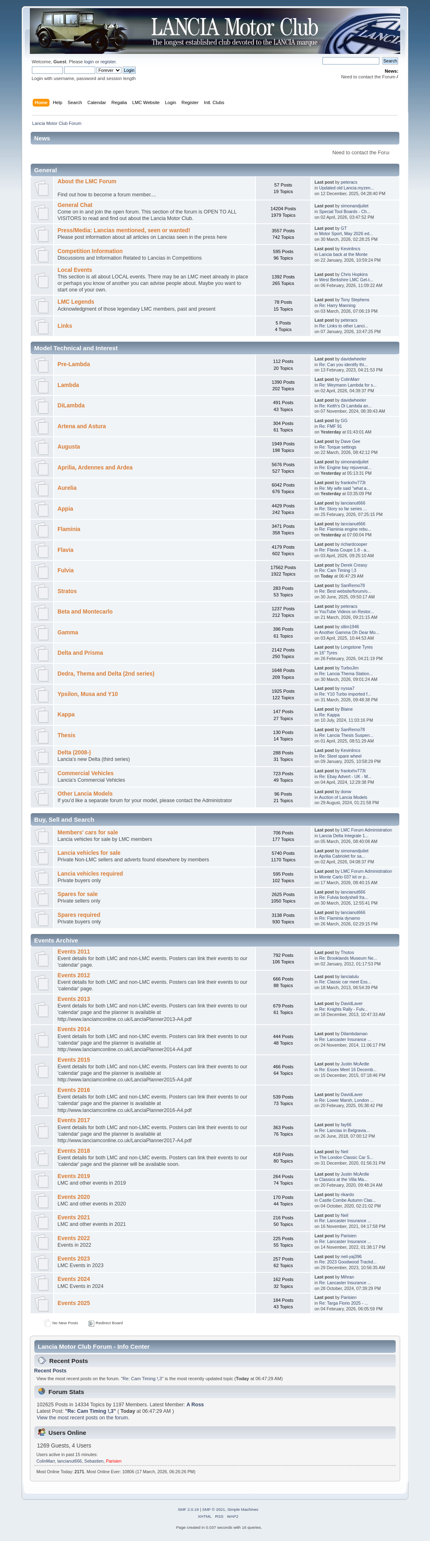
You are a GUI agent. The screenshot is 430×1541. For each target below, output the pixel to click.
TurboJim (350, 667)
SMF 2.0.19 (188, 1509)
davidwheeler (353, 358)
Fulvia (66, 570)
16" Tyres (328, 652)
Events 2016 (74, 1090)
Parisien (348, 1235)
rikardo (347, 1194)
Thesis (66, 735)
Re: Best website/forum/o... (345, 591)
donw (346, 791)
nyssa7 (348, 688)
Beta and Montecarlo (85, 612)
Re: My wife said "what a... (344, 488)
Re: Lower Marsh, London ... (346, 1100)
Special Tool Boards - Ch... (344, 211)
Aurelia (67, 488)
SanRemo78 (353, 585)
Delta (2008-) (74, 752)
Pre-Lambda (74, 364)
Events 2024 (74, 1279)
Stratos (67, 591)
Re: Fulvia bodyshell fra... (343, 897)
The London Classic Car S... (346, 1157)
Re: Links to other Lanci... (343, 325)
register (108, 61)
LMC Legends (76, 302)
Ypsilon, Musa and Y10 (88, 694)
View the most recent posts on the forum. (83, 1418)
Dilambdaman (354, 1033)
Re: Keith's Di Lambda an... (345, 405)
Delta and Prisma (80, 653)
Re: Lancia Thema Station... (346, 673)
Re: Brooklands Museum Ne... (348, 958)
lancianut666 (353, 502)
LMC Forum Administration (366, 829)
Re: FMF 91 (330, 426)
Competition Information (90, 251)
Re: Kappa (329, 714)
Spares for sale (78, 894)
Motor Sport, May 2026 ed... (346, 233)
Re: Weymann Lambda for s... (348, 384)
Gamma (68, 632)
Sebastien (93, 1461)
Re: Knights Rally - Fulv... (343, 1009)
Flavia (66, 550)
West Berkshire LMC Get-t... (346, 279)
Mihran (347, 1276)
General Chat (75, 205)
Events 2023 (74, 1259)
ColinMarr (350, 379)
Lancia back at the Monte (343, 254)
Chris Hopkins (354, 274)
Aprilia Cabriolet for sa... (342, 856)
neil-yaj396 (351, 1256)
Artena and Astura (82, 426)
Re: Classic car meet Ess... (345, 981)
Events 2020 (74, 1197)
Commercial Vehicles (86, 773)
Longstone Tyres (357, 647)
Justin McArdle (355, 1063)
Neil (344, 1151)
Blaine (347, 709)
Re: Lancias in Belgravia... (344, 1130)
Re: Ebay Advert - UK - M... (345, 776)
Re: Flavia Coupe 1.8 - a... (344, 549)
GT (344, 228)
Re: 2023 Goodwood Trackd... (348, 1261)
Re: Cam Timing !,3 (337, 570)
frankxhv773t (353, 482)
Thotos (347, 952)
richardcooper (354, 544)
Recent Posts (50, 1371)
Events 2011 (74, 952)
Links (65, 326)
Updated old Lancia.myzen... (346, 187)
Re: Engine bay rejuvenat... (345, 467)
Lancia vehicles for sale (89, 853)
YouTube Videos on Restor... (346, 611)
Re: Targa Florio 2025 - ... (343, 1303)
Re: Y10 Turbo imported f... (345, 694)
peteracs (349, 182)
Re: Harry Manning (337, 305)
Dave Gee (351, 441)
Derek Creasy (354, 565)
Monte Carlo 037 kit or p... (344, 876)
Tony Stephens (355, 299)
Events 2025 (74, 1303)
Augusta (69, 447)
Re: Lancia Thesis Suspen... (346, 735)
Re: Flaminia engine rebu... (345, 529)
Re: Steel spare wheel (340, 756)
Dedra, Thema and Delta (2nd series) (106, 674)
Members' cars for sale (88, 832)
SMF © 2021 (213, 1509)
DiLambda (71, 405)
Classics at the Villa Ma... (343, 1179)
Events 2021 (74, 1217)
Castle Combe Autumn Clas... (347, 1200)
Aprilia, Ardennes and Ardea (95, 468)
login (89, 61)
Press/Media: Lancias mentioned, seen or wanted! (124, 230)
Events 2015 (74, 1060)
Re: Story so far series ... (343, 508)
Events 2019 (74, 1176)
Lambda (68, 385)
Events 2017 (74, 1120)
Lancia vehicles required (90, 874)
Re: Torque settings (337, 447)
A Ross (195, 1405)
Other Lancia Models (85, 794)
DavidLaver (352, 1003)
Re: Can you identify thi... (343, 364)
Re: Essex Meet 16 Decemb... (348, 1069)
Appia (65, 509)
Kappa (66, 715)
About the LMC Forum (87, 181)
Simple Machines (242, 1509)
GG (344, 420)
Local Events (75, 270)
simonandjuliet (355, 205)
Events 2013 (74, 999)
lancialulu (350, 976)
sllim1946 (350, 626)
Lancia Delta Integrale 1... (344, 835)
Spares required (79, 915)
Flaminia (69, 529)
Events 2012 (74, 975)
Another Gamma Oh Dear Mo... (349, 632)
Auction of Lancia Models (343, 797)
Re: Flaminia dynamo (339, 918)
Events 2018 (74, 1151)
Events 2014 (74, 1029)
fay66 (346, 1124)
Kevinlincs (351, 248)
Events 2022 (74, 1238)
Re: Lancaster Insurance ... (345, 1039)
